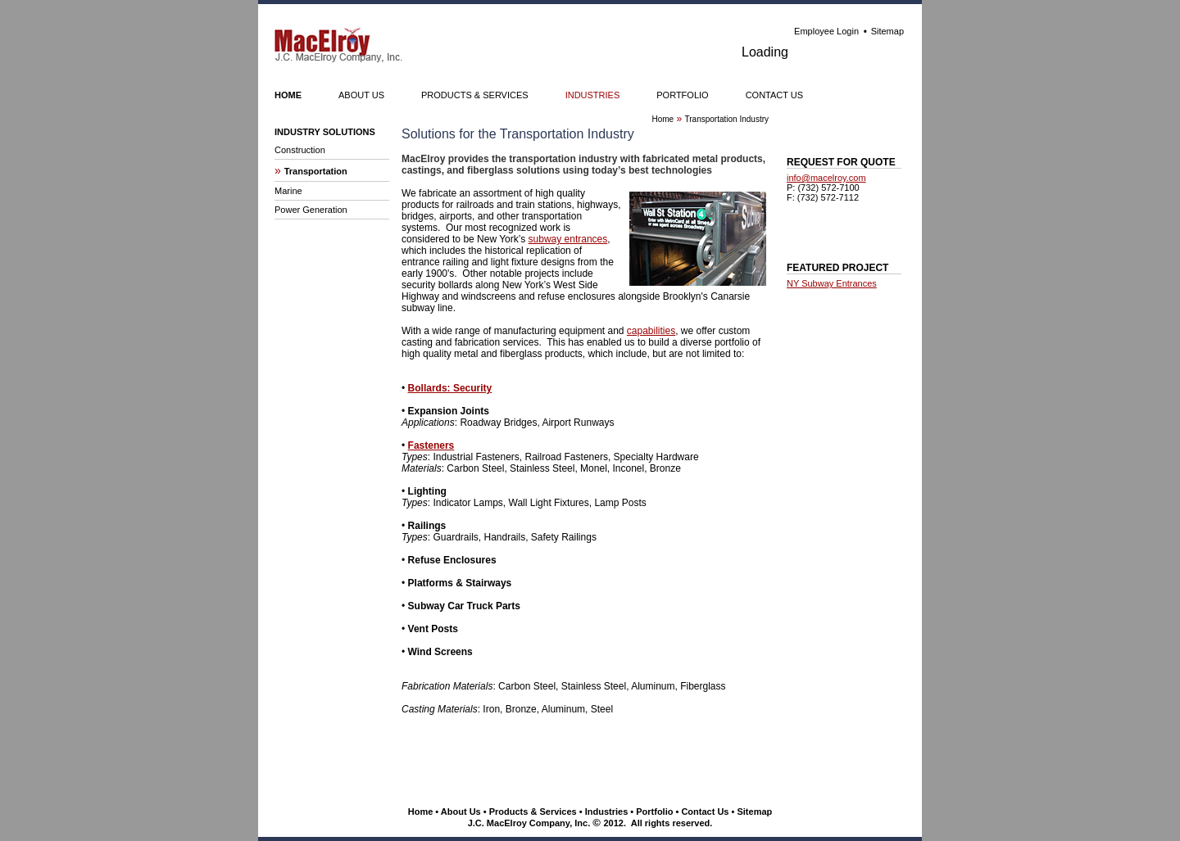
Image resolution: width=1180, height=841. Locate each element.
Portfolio (654, 811)
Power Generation (311, 210)
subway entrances (568, 239)
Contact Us (704, 811)
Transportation (315, 171)
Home (420, 811)
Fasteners (431, 445)
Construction (300, 150)
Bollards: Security (450, 388)
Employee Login (826, 31)
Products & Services (533, 811)
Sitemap (887, 31)
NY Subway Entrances (832, 283)
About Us (461, 811)
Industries (607, 811)
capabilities (651, 331)
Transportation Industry (727, 119)
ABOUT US (361, 95)
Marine (288, 191)
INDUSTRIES (592, 95)
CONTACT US (775, 95)
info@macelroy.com (826, 178)
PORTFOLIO (682, 95)
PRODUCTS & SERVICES (475, 95)
